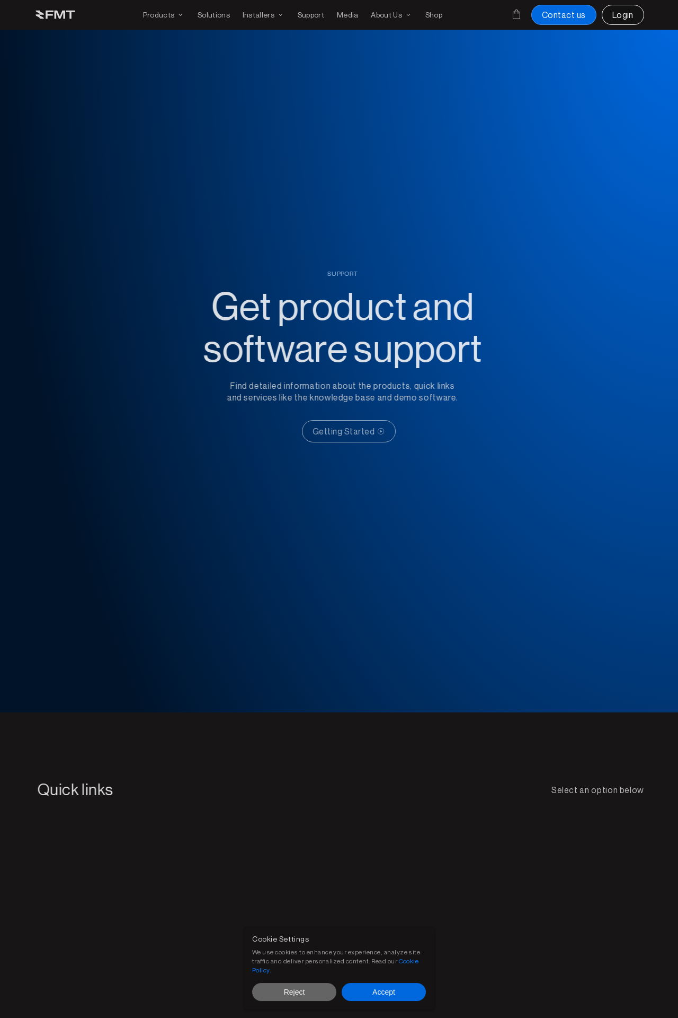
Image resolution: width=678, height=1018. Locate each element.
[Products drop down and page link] (164, 15)
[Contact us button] (563, 15)
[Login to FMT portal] (623, 15)
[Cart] (516, 14)
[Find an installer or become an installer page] (263, 15)
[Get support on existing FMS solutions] (311, 15)
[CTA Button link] (353, 431)
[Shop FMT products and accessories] (433, 15)
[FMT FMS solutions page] (213, 15)
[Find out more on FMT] (391, 15)
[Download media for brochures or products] (348, 15)
